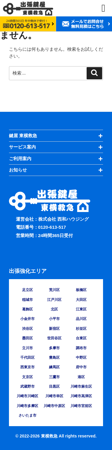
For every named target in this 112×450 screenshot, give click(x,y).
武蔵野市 (27, 386)
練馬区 (54, 367)
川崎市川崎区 (27, 396)
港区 (81, 377)
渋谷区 (27, 329)
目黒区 (54, 386)
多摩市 (54, 348)
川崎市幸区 (54, 396)
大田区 (81, 300)
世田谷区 (54, 338)
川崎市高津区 (81, 396)
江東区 (81, 309)
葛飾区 (27, 309)
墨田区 (27, 338)
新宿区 (54, 329)
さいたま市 (27, 415)
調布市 (81, 348)
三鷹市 (54, 377)
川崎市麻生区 (81, 386)
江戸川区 (54, 300)
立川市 (27, 348)
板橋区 (81, 290)
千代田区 (27, 357)
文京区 (27, 377)
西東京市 (27, 367)
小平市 (54, 319)
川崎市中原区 (54, 406)
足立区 (27, 290)
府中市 (81, 367)
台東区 (81, 338)
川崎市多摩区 (27, 406)
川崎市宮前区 (81, 406)
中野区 (81, 357)
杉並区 (81, 329)
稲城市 (27, 300)
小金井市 (27, 319)
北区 (54, 309)
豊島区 (54, 357)
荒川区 (54, 290)
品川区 (81, 319)
